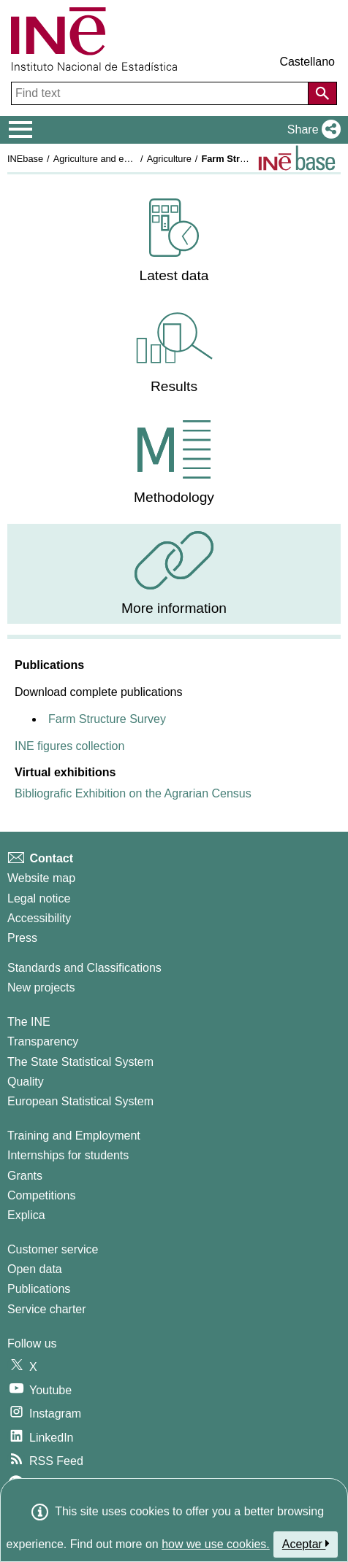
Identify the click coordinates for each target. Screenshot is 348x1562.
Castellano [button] (307, 61)
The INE (28, 1022)
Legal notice (38, 898)
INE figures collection (69, 746)
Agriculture (169, 158)
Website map (41, 878)
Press (22, 938)
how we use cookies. (216, 1544)
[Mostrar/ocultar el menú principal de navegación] (20, 130)
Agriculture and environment (111, 158)
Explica (26, 1215)
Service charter (46, 1309)
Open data (34, 1269)
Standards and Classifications (84, 968)
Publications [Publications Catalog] (38, 1289)
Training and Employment (73, 1135)
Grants (24, 1175)
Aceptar (306, 1543)
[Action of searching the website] (322, 93)
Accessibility (39, 918)
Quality (25, 1081)
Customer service (52, 1249)
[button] (311, 130)
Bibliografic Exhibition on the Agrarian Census (133, 793)
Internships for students (68, 1155)
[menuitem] (174, 241)
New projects (41, 987)
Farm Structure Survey (107, 719)
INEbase (25, 158)
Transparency (42, 1041)
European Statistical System (80, 1101)
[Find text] (161, 93)
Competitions (41, 1195)
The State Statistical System (80, 1062)
